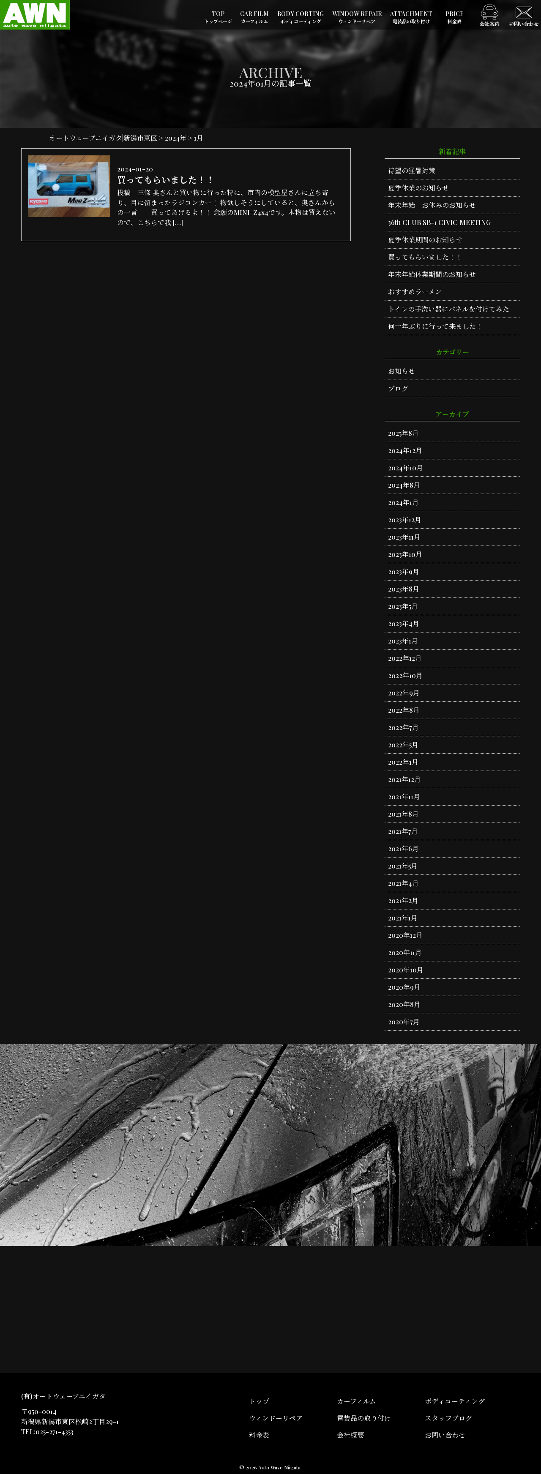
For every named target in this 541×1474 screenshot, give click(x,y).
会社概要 (350, 1435)
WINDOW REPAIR (357, 17)
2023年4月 (403, 623)
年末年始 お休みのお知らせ (432, 205)
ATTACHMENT (411, 17)
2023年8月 (403, 588)
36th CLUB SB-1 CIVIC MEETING (439, 222)
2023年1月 (403, 640)
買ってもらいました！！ (425, 256)
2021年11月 (404, 796)
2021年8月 (403, 813)
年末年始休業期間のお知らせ (432, 274)
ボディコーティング (455, 1401)
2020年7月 (404, 1021)
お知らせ (401, 370)
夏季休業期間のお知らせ (425, 239)
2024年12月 (405, 450)
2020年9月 (404, 987)
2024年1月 (403, 502)
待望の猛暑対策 (411, 170)
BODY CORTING (300, 17)
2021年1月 (403, 917)
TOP (218, 17)
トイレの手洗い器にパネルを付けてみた (448, 308)
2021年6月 (403, 848)
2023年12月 (404, 519)
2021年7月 (403, 831)
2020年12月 (405, 935)
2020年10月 (406, 969)
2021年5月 (403, 865)
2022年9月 (404, 692)
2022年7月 (403, 727)
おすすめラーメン (415, 291)
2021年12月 (404, 779)
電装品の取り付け (364, 1418)
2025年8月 (403, 433)
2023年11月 (404, 536)
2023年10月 (405, 554)
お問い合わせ (445, 1435)
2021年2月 (403, 900)
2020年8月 (404, 1004)
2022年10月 (405, 675)
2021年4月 (403, 883)
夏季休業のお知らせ (418, 187)
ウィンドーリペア (276, 1418)
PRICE (454, 17)
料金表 (259, 1435)
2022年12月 (405, 658)
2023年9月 (403, 571)
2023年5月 (403, 606)
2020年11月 (405, 952)
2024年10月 (405, 467)
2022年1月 (403, 761)
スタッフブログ (448, 1418)
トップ (259, 1401)
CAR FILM (254, 17)
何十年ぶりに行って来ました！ (435, 326)
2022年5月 (403, 744)
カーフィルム (356, 1401)
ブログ (398, 388)
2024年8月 (404, 484)
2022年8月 (404, 710)
